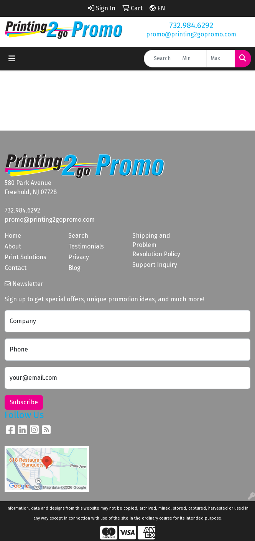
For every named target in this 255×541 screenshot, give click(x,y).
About (13, 246)
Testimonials (86, 246)
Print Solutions (25, 257)
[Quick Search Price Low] (192, 58)
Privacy (78, 257)
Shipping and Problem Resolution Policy (156, 245)
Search (78, 235)
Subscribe (24, 402)
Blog (74, 267)
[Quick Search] (161, 58)
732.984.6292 (191, 25)
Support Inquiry (154, 264)
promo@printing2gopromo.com (191, 34)
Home (13, 235)
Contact (15, 267)
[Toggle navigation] (12, 58)
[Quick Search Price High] (220, 58)
